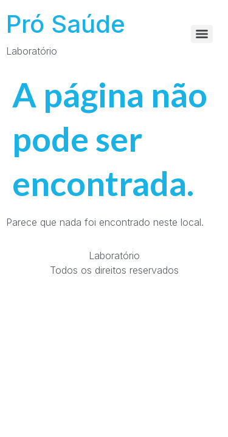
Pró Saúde (65, 24)
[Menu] (202, 34)
